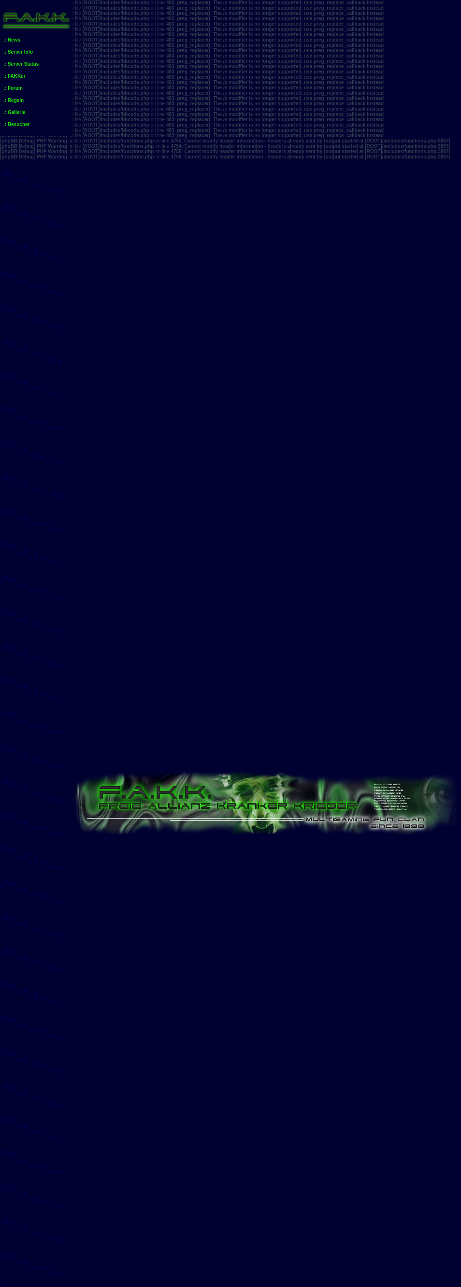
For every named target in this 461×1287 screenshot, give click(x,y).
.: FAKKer (14, 76)
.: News (11, 40)
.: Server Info (18, 52)
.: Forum (13, 88)
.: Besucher (16, 124)
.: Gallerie (14, 112)
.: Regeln (13, 100)
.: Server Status (21, 64)
